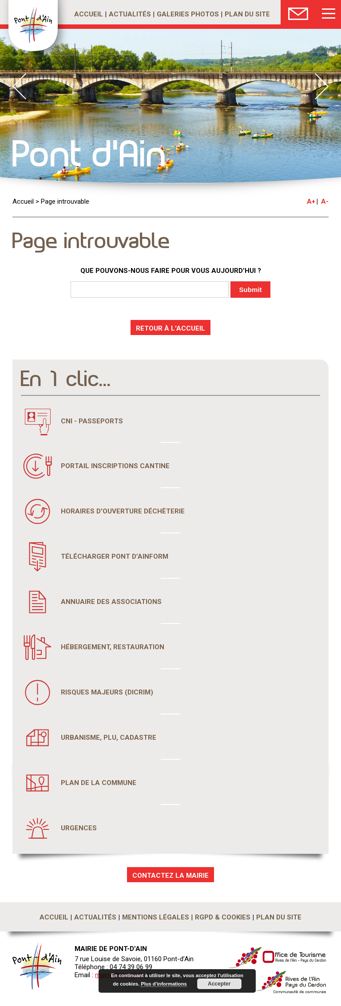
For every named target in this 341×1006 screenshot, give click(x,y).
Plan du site (247, 14)
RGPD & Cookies (222, 917)
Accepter (218, 984)
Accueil (88, 14)
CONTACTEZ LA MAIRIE (170, 876)
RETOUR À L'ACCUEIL (170, 328)
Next (322, 86)
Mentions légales (155, 917)
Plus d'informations (163, 983)
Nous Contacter (298, 12)
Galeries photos (188, 14)
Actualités (130, 14)
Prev (19, 86)
